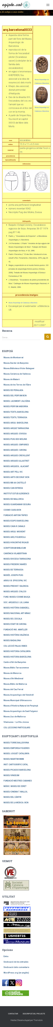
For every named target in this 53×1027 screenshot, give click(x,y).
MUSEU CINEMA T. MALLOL (16, 792)
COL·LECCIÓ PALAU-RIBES (15, 646)
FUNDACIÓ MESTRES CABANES (18, 781)
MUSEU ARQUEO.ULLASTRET (16, 461)
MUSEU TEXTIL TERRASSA (15, 417)
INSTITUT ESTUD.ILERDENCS (16, 493)
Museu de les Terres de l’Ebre (17, 385)
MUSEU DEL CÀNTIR (12, 797)
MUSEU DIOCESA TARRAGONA (17, 559)
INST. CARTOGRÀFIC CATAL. (16, 764)
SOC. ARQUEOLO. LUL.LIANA (16, 602)
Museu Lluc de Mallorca (15, 716)
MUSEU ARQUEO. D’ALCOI (15, 591)
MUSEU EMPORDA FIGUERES (17, 748)
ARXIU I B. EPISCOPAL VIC (15, 580)
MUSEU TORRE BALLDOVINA (16, 743)
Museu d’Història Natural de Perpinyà (21, 706)
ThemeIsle (38, 1020)
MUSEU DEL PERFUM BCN (15, 395)
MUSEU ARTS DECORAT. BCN (16, 477)
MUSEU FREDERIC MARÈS (15, 564)
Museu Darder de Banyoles (16, 363)
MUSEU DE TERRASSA (13, 570)
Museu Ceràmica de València (17, 374)
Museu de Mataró (12, 379)
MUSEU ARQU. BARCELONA (16, 423)
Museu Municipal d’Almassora (18, 700)
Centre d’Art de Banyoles (15, 662)
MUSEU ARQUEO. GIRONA (15, 450)
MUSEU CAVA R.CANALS (14, 526)
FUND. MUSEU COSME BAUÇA (17, 597)
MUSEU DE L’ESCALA (13, 619)
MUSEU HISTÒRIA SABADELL (16, 608)
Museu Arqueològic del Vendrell (19, 695)
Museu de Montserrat (13, 357)
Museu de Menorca (12, 673)
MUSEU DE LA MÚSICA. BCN (16, 802)
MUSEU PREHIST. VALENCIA (16, 586)
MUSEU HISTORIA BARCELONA (17, 657)
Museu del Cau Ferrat (13, 689)
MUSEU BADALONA (12, 640)
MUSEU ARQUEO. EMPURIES (16, 445)
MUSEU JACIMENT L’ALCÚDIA (17, 401)
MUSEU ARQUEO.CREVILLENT (17, 455)
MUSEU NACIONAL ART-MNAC (17, 613)
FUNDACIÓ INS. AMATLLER (15, 629)
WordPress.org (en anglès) (16, 973)
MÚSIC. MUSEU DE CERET (15, 786)
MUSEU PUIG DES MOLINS (15, 439)
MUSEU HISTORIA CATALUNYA (17, 651)
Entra (6, 956)
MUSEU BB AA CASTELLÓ (15, 483)
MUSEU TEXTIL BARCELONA (16, 412)
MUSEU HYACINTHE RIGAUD (16, 542)
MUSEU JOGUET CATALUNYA (16, 753)
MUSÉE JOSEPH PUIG (13, 575)
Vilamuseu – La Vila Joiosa (16, 722)
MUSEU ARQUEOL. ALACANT (16, 466)
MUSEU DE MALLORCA (14, 499)
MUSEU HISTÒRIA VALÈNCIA (16, 635)
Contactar (13, 1014)
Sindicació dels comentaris (16, 967)
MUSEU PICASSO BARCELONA (17, 770)
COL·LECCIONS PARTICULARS (17, 727)
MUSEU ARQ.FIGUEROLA (15, 537)
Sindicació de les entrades (16, 962)
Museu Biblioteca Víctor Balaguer (19, 368)
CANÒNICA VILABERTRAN (15, 553)
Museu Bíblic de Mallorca (15, 684)
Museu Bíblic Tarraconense (16, 668)
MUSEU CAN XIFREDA (13, 488)
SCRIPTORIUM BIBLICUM (15, 548)
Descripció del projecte (34, 1014)
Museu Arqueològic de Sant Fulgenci (21, 711)
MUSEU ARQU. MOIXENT (14, 531)
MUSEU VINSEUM (11, 775)
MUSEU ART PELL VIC (13, 472)
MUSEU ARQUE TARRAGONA (16, 428)
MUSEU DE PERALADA (13, 390)
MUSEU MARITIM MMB (14, 759)
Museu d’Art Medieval (13, 678)
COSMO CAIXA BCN (12, 510)
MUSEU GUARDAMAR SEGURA (17, 504)
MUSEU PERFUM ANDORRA (16, 406)
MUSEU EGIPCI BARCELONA (16, 521)
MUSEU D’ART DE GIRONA (15, 624)
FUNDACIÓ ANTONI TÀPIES (16, 515)
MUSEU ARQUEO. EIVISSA (15, 434)
